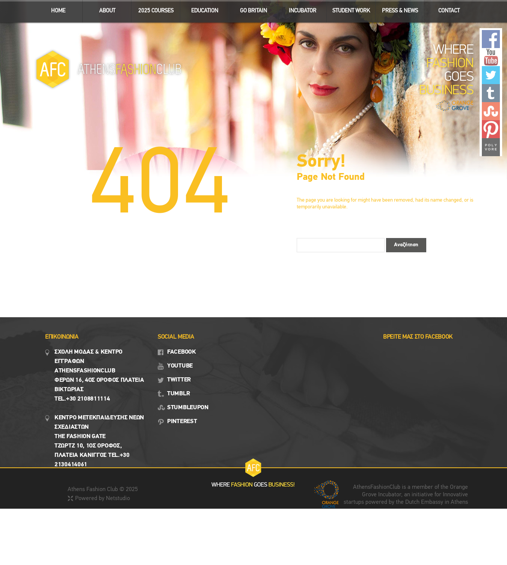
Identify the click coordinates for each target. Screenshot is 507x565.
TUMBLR (178, 394)
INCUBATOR (299, 9)
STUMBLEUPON (187, 408)
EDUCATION (201, 9)
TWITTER (179, 380)
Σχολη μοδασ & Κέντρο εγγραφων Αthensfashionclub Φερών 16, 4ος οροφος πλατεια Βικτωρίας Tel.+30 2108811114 (99, 375)
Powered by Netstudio (102, 499)
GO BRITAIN (250, 9)
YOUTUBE (180, 366)
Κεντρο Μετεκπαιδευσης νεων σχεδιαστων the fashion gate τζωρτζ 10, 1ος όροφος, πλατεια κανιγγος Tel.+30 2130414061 (99, 441)
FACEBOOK (181, 352)
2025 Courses (156, 11)
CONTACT (449, 11)
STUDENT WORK (348, 9)
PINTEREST (182, 422)
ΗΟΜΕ (58, 11)
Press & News (397, 9)
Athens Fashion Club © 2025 (103, 490)
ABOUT (104, 9)
